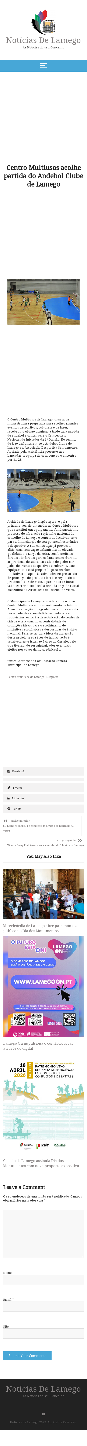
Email (8, 1285)
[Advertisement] (43, 117)
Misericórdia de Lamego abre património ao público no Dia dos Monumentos (41, 914)
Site (6, 1312)
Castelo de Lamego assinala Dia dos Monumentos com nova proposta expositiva (41, 1149)
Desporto (52, 677)
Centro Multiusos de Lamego (26, 677)
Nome (8, 1258)
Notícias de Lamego (43, 39)
